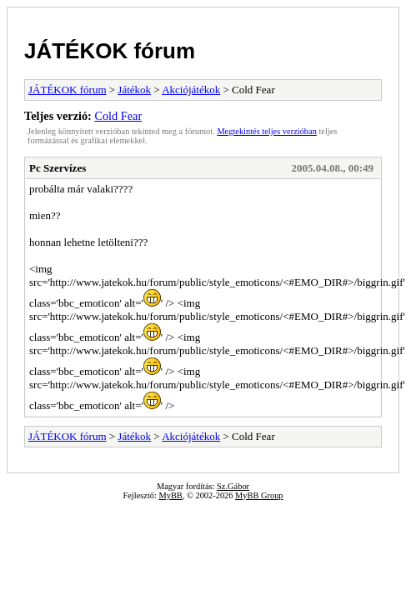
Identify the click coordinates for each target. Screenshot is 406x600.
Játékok (134, 89)
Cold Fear (118, 115)
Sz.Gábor (233, 486)
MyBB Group (259, 495)
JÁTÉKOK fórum (109, 50)
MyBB (170, 495)
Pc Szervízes (57, 168)
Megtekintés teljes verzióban (266, 131)
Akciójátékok (191, 89)
